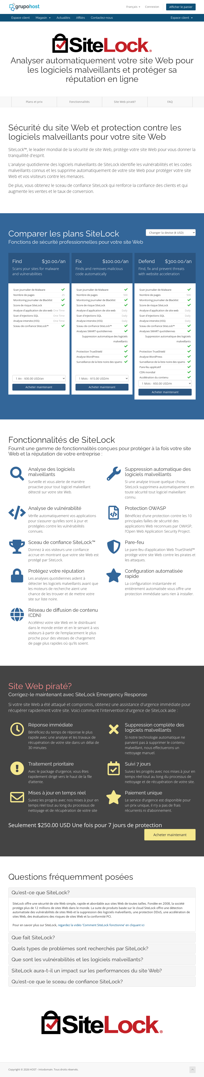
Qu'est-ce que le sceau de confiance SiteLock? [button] (67, 982)
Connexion (152, 7)
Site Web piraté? (125, 102)
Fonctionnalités (79, 102)
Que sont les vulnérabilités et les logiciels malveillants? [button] (77, 959)
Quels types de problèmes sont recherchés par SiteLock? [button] (80, 948)
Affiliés (80, 18)
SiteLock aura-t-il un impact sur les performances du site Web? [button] (87, 971)
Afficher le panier (180, 7)
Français (133, 7)
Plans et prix (34, 102)
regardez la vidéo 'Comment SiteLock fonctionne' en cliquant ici (101, 925)
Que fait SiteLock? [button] (33, 938)
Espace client (20, 18)
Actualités (63, 18)
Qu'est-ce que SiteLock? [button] (41, 892)
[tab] (102, 892)
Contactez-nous (102, 18)
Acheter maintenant (39, 387)
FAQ (170, 102)
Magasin (43, 18)
